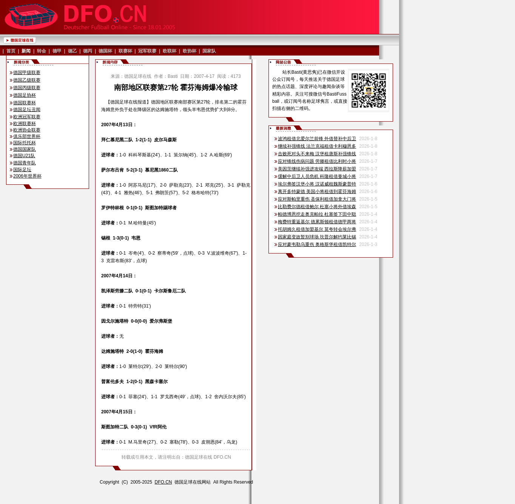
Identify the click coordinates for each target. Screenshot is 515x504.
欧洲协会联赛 (26, 130)
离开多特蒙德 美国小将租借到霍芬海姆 (317, 191)
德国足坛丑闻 (26, 109)
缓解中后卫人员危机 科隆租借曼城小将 (317, 176)
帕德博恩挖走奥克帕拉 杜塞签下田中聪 (317, 214)
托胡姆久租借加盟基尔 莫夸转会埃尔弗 (317, 229)
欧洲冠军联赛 (26, 116)
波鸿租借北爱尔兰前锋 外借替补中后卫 (317, 138)
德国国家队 (24, 149)
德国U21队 (24, 155)
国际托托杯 (24, 142)
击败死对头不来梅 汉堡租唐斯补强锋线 (317, 153)
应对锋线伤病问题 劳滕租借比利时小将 (317, 161)
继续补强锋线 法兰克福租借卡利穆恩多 (317, 146)
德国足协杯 (24, 95)
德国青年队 (24, 162)
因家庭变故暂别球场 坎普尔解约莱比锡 (317, 237)
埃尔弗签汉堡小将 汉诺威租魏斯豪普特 (317, 184)
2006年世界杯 (27, 176)
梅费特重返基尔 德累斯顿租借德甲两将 (317, 221)
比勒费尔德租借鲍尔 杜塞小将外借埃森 (317, 206)
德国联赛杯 (24, 102)
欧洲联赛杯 (24, 123)
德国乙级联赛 (26, 80)
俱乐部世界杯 (26, 136)
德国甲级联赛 (26, 72)
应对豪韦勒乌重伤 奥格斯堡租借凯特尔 (317, 244)
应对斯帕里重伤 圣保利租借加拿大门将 (317, 199)
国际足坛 (22, 169)
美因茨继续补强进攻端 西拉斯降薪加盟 (317, 169)
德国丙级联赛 (26, 87)
